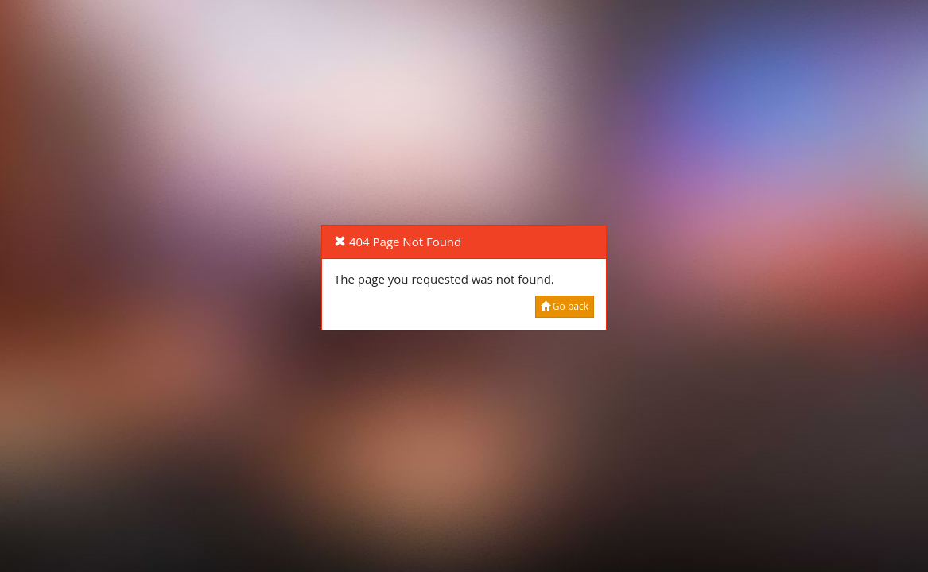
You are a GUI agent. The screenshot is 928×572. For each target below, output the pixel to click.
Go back (564, 306)
